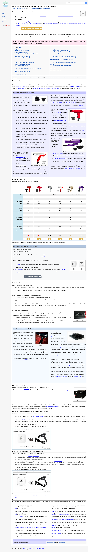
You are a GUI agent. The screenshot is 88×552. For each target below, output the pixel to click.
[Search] (75, 3)
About (24, 548)
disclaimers (15, 78)
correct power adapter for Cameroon (66, 366)
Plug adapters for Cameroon (31, 277)
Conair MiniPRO (58, 112)
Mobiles (3, 18)
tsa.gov (53, 529)
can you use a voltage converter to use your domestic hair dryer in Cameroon (46, 88)
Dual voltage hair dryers (18, 70)
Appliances (3, 16)
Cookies (30, 548)
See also (52, 64)
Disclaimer (33, 548)
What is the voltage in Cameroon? (22, 65)
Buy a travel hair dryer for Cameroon (30, 28)
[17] (62, 378)
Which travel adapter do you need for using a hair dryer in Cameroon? (28, 68)
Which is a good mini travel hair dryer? (23, 57)
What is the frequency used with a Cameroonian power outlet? (27, 66)
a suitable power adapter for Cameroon (65, 16)
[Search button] (86, 3)
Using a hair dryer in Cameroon (20, 49)
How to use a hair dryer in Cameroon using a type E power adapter (64, 62)
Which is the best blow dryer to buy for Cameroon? (25, 62)
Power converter (18, 521)
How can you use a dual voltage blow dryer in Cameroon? (26, 72)
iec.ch (16, 508)
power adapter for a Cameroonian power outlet (22, 175)
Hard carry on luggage (56, 534)
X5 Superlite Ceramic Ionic (71, 102)
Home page (3, 12)
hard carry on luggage (55, 354)
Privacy (37, 548)
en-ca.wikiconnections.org (18, 548)
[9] (34, 174)
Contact (27, 548)
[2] (28, 21)
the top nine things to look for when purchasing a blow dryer (55, 23)
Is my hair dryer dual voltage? (21, 74)
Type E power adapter (18, 269)
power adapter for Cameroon (46, 22)
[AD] (40, 37)
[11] (80, 105)
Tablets (3, 21)
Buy (27, 239)
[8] (32, 174)
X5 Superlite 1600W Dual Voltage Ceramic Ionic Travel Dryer (63, 505)
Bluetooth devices (4, 19)
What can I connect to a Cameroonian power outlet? (62, 65)
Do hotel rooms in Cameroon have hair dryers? (61, 50)
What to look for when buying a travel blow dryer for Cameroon (27, 53)
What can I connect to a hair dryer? (59, 66)
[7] (39, 37)
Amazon (16, 507)
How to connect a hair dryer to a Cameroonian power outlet (62, 59)
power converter (20, 32)
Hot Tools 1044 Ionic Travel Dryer (57, 102)
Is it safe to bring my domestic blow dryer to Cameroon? (62, 53)
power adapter (26, 389)
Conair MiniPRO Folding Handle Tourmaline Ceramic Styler (63, 519)
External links (53, 68)
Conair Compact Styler (20, 157)
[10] (79, 105)
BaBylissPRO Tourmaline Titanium (60, 120)
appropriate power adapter (20, 86)
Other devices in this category (56, 70)
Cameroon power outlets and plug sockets (22, 64)
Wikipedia (16, 505)
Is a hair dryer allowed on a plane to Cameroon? (61, 51)
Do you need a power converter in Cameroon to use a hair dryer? (64, 57)
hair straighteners (62, 543)
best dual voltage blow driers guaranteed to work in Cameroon (28, 23)
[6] (62, 461)
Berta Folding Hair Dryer (21, 165)
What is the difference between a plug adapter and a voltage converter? (65, 56)
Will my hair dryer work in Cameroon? (22, 50)
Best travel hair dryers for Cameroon (21, 52)
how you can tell (43, 16)
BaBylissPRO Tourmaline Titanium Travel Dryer (61, 515)
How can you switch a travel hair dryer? (23, 71)
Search (3, 13)
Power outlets (4, 15)
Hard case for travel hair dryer (57, 530)
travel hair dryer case (62, 348)
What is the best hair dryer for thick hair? (23, 56)
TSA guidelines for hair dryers (56, 337)
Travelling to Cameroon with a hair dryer (58, 49)
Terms (40, 548)
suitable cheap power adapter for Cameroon (73, 168)
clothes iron (49, 543)
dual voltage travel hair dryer (22, 22)
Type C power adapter (26, 420)
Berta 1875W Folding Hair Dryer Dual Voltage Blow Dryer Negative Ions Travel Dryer (30, 527)
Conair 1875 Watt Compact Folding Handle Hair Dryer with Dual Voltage (28, 532)
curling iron (53, 543)
